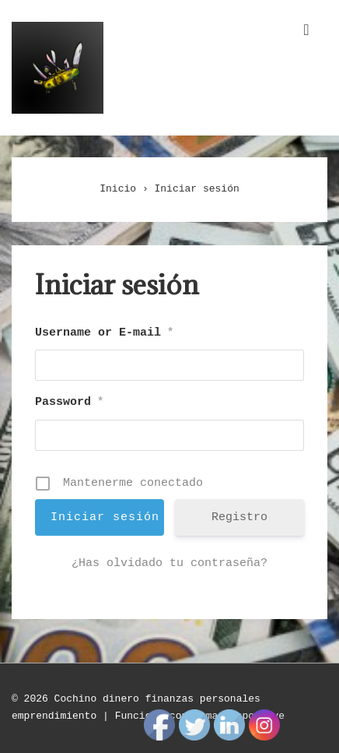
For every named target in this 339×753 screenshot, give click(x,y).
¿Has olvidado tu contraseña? (169, 563)
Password (69, 402)
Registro (239, 517)
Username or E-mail (104, 333)
